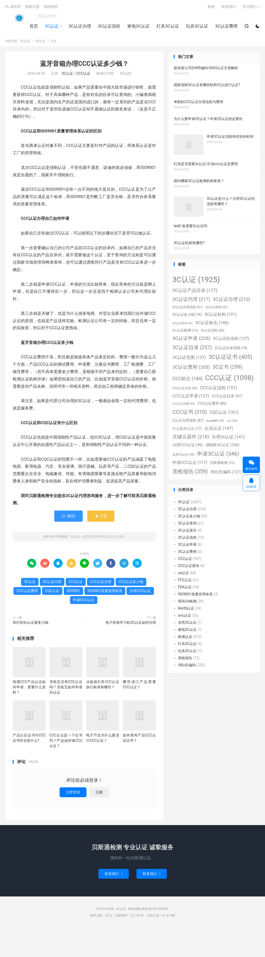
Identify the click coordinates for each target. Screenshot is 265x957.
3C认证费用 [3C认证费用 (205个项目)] (191, 367)
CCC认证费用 (27, 591)
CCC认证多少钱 (131, 582)
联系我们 (229, 7)
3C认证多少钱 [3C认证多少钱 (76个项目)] (187, 315)
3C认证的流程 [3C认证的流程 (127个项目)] (231, 338)
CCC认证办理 (100, 582)
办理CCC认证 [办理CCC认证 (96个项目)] (187, 445)
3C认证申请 (187, 544)
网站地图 (134, 909)
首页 (33, 26)
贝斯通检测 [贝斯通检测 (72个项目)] (222, 463)
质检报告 (185, 658)
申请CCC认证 (83, 600)
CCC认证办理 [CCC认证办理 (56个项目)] (184, 388)
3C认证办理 (79, 26)
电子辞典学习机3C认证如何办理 (130, 622)
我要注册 (32, 7)
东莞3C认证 (187, 622)
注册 (99, 792)
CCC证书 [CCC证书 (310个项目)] (189, 412)
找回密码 (51, 7)
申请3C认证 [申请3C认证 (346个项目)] (218, 454)
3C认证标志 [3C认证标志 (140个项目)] (211, 322)
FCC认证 (185, 580)
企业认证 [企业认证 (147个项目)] (218, 428)
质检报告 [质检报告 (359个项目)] (190, 471)
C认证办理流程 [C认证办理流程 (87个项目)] (188, 420)
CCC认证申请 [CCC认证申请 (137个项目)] (190, 396)
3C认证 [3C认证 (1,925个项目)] (196, 279)
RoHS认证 (186, 608)
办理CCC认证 (140, 591)
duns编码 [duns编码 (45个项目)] (215, 420)
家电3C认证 (138, 26)
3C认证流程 (109, 26)
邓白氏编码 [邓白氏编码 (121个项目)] (225, 472)
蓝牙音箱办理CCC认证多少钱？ (84, 63)
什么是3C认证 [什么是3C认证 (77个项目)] (187, 428)
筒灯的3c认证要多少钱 (30, 622)
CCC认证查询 (188, 566)
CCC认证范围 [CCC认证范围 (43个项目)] (183, 403)
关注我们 (250, 7)
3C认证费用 (226, 26)
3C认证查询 (187, 523)
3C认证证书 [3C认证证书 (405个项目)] (230, 357)
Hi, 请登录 (13, 7)
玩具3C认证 (197, 26)
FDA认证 (185, 587)
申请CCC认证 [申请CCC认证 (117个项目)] (189, 462)
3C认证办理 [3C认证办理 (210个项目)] (231, 299)
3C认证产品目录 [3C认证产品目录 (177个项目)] (194, 290)
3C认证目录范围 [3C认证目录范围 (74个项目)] (231, 348)
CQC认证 (52, 591)
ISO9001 (73, 591)
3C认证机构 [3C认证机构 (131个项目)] (220, 314)
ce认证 (183, 573)
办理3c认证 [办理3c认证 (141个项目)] (228, 436)
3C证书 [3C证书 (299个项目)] (227, 367)
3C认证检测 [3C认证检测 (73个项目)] (185, 330)
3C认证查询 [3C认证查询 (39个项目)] (182, 323)
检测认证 (185, 637)
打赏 (101, 516)
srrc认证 (184, 615)
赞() (68, 516)
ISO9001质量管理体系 (104, 591)
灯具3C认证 (167, 26)
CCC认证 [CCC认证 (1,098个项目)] (229, 378)
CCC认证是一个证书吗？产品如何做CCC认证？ (65, 740)
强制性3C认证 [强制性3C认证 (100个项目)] (222, 445)
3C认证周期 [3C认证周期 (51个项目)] (216, 307)
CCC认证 (83, 73)
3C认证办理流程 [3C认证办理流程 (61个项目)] (187, 307)
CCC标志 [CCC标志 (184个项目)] (187, 378)
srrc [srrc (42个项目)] (232, 420)
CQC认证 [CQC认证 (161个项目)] (224, 412)
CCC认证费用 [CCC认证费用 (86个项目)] (212, 403)
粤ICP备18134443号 (155, 909)
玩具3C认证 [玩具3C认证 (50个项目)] (183, 454)
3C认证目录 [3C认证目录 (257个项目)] (192, 347)
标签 (211, 7)
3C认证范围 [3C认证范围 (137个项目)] (189, 357)
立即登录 (73, 792)
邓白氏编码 (187, 665)
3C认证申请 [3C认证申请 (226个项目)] (191, 338)
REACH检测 (187, 601)
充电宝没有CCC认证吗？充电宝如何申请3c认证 (65, 687)
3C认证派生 (187, 530)
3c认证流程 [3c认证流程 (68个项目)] (212, 330)
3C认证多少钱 (189, 516)
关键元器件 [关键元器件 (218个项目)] (190, 437)
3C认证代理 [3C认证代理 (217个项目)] (191, 299)
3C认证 (19, 18)
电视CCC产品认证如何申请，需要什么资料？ (29, 687)
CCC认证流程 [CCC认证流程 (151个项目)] (218, 387)
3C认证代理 (52, 582)
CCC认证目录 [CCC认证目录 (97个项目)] (227, 396)
